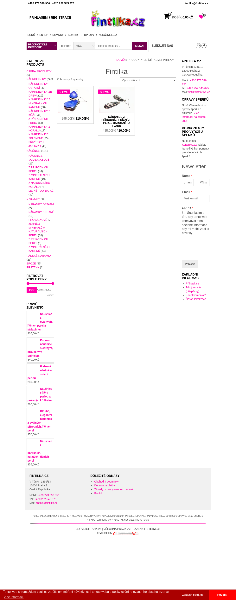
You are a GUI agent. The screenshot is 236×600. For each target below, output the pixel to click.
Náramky (33, 199)
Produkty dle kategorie (37, 46)
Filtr (32, 290)
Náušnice (34, 150)
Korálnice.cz (108, 35)
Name (187, 175)
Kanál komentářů (196, 295)
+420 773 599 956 (48, 510)
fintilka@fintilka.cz (199, 92)
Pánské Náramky (39, 255)
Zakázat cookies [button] (192, 594)
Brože (31, 263)
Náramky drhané (41, 212)
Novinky (57, 35)
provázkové (38, 219)
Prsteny (33, 267)
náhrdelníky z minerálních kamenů (39, 103)
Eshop (43, 35)
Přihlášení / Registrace (50, 17)
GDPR (187, 208)
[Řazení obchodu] (148, 80)
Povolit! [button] (222, 594)
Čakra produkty (39, 71)
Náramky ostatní (41, 204)
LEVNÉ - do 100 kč (41, 190)
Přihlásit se (192, 283)
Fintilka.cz (152, 544)
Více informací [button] (13, 597)
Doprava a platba (104, 501)
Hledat (139, 45)
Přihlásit (190, 264)
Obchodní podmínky (106, 497)
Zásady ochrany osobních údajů (113, 504)
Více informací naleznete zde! (194, 116)
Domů (31, 35)
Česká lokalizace (196, 299)
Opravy (89, 35)
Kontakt (74, 35)
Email (187, 192)
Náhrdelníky (36, 79)
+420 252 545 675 (198, 88)
